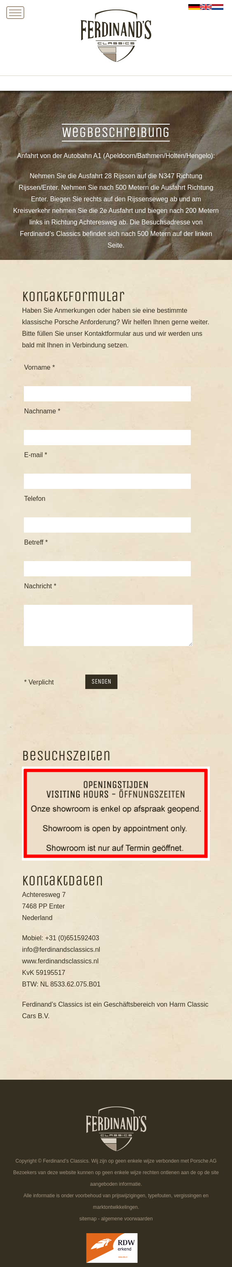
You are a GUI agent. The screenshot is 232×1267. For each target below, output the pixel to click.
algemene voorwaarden (126, 1219)
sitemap (87, 1219)
